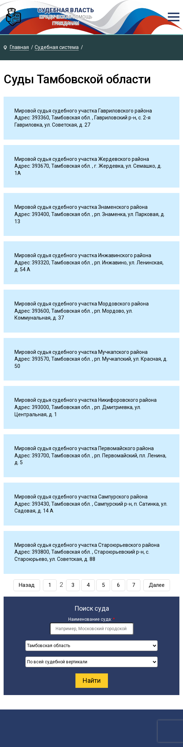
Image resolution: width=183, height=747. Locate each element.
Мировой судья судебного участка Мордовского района (81, 304)
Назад (27, 585)
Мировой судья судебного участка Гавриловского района (83, 111)
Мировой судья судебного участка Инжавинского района (82, 255)
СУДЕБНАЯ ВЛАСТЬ (65, 17)
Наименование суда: (91, 619)
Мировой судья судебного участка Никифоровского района (85, 400)
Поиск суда (91, 608)
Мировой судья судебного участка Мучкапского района (81, 352)
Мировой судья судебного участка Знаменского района (81, 207)
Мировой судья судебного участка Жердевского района (81, 159)
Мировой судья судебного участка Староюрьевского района (87, 545)
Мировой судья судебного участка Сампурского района (81, 497)
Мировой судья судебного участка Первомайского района (84, 448)
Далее (157, 585)
